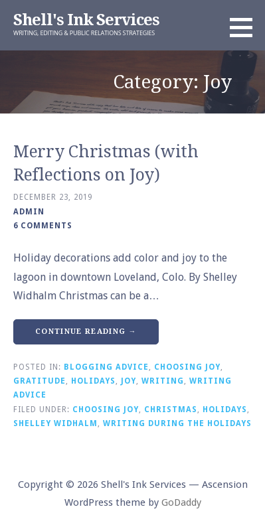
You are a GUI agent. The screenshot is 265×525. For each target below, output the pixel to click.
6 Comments (42, 225)
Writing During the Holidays (177, 423)
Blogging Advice (106, 367)
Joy (128, 381)
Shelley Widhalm (55, 423)
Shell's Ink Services (86, 20)
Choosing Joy (187, 367)
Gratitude (39, 381)
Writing (162, 381)
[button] (245, 27)
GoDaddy (181, 502)
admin (28, 211)
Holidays (93, 381)
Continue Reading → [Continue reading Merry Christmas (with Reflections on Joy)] (86, 331)
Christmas (170, 409)
